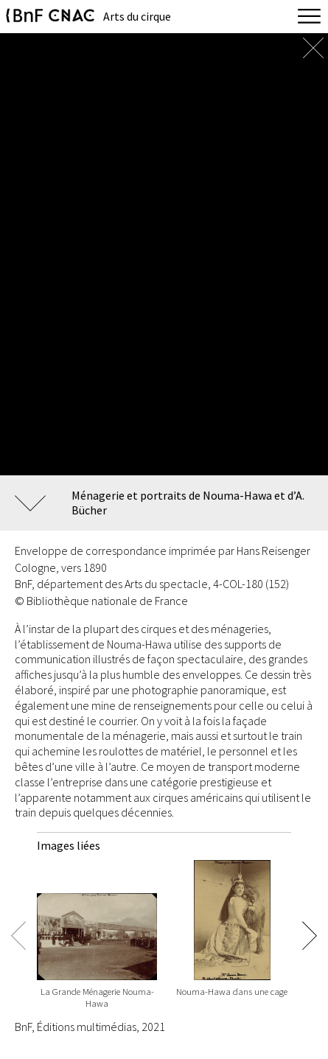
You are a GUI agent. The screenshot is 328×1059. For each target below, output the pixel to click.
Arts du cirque (137, 16)
